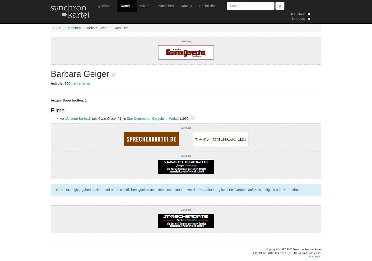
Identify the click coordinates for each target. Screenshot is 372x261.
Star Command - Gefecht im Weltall (153, 118)
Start (57, 28)
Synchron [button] (105, 6)
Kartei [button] (127, 6)
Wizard (145, 6)
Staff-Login (315, 256)
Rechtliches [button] (209, 6)
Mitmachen (166, 6)
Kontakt (186, 6)
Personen (73, 28)
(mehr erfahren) (81, 83)
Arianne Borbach (78, 118)
